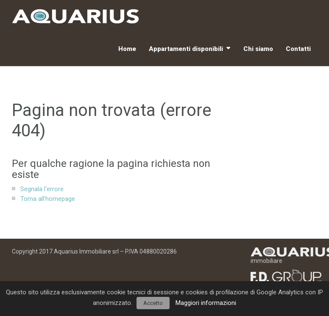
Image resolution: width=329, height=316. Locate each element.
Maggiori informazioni (206, 303)
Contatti (298, 49)
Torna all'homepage (47, 199)
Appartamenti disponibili (186, 49)
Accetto (153, 303)
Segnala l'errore (42, 189)
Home (127, 49)
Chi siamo (258, 49)
